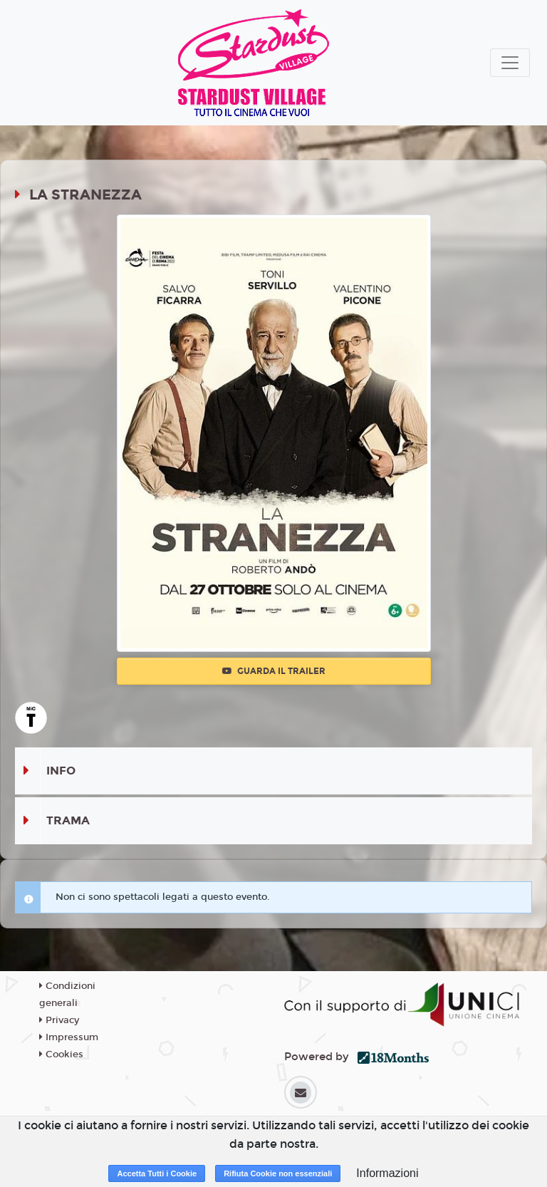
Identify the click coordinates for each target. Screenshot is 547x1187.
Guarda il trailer (273, 671)
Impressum (68, 1037)
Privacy (59, 1020)
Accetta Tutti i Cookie (157, 1173)
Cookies (61, 1054)
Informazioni (387, 1173)
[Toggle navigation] (510, 62)
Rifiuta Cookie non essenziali (278, 1173)
